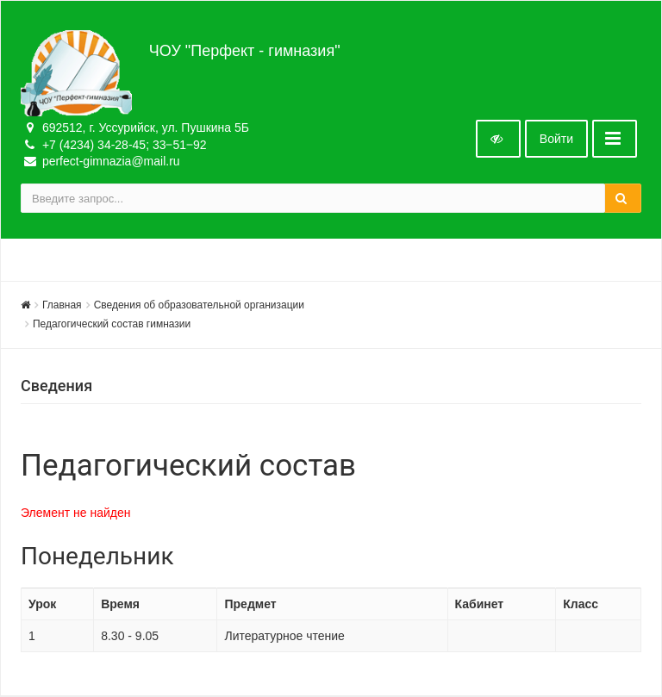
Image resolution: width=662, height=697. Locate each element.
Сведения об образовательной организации (199, 305)
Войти (556, 139)
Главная (62, 305)
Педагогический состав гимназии (111, 324)
